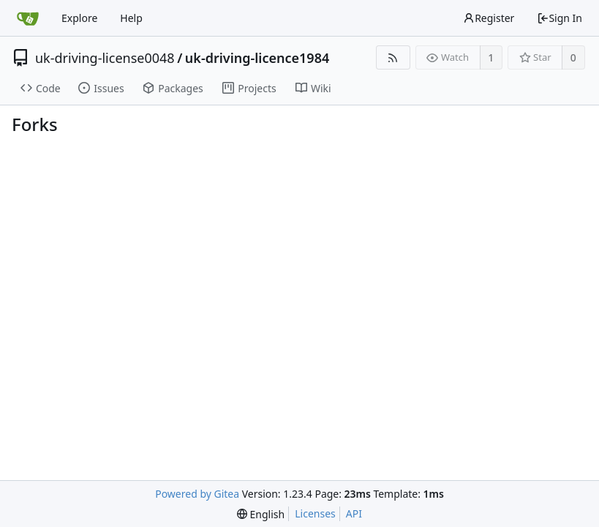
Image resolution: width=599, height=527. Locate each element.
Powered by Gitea (197, 494)
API (354, 513)
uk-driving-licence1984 (257, 58)
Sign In (559, 18)
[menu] (261, 514)
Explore (79, 18)
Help (131, 18)
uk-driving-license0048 (105, 58)
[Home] (27, 18)
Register (488, 18)
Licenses (315, 513)
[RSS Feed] (393, 57)
